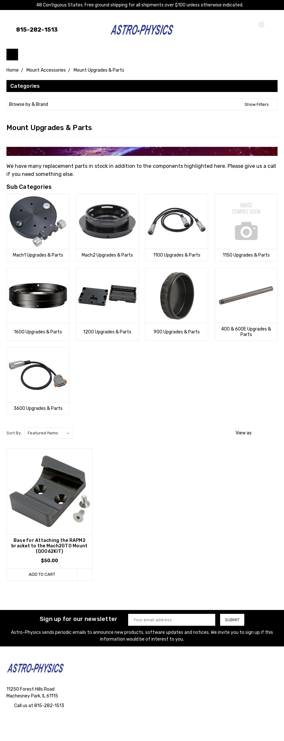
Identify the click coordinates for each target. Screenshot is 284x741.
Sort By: (14, 433)
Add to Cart (42, 574)
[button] (142, 104)
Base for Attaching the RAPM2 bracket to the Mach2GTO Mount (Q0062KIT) (49, 546)
